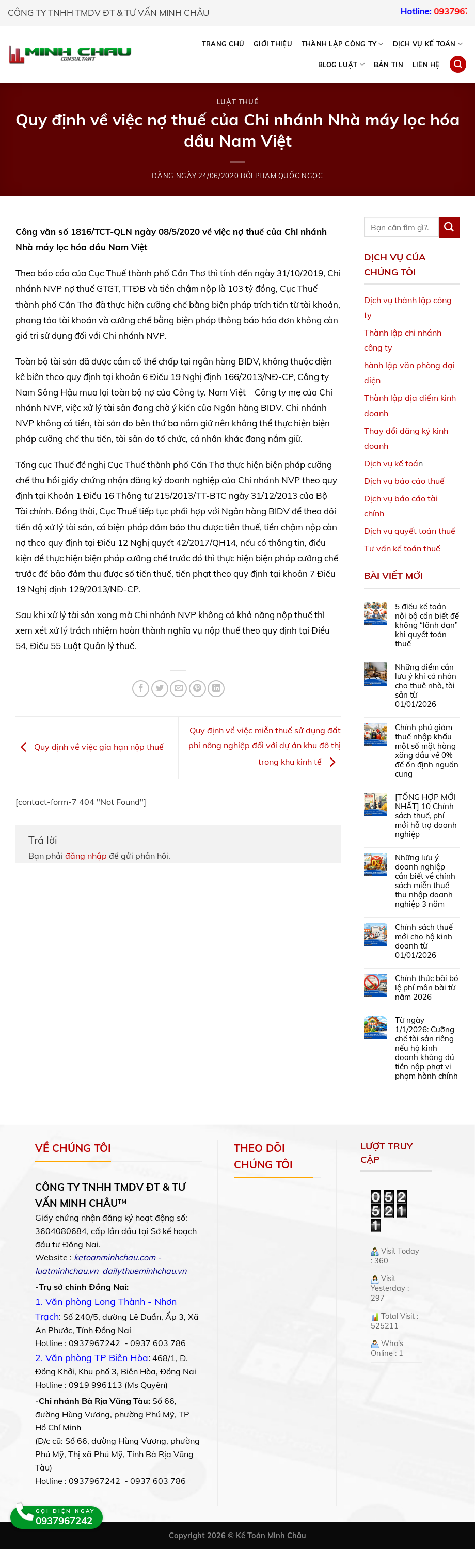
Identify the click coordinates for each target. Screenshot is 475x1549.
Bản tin (388, 64)
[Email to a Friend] (178, 688)
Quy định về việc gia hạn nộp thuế (89, 746)
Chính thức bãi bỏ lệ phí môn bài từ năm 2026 (426, 988)
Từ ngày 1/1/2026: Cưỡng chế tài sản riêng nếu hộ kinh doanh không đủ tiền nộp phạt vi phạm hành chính (426, 1048)
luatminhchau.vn (66, 1271)
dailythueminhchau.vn (144, 1271)
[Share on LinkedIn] (216, 688)
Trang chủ (223, 44)
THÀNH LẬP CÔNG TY (343, 44)
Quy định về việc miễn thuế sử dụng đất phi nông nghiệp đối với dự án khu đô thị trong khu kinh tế (264, 746)
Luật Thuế (238, 102)
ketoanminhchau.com (114, 1257)
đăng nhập (86, 855)
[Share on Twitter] (159, 688)
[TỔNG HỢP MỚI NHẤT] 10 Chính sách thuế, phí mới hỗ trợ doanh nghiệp (426, 816)
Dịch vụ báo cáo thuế (404, 481)
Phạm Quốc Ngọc (289, 175)
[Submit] (449, 227)
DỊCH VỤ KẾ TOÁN (428, 44)
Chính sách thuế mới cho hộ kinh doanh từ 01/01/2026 (424, 941)
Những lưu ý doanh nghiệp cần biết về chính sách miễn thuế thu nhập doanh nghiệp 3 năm (425, 881)
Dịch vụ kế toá (391, 463)
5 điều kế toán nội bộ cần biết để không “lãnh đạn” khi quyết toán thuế (427, 625)
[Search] (458, 64)
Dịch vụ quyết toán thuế (409, 531)
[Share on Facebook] (140, 688)
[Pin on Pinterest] (197, 688)
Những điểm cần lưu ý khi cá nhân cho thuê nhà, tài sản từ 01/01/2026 (425, 685)
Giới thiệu (273, 44)
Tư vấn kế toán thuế (402, 548)
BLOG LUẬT (341, 64)
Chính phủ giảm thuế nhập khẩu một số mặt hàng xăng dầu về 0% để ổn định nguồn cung (426, 751)
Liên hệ (426, 64)
